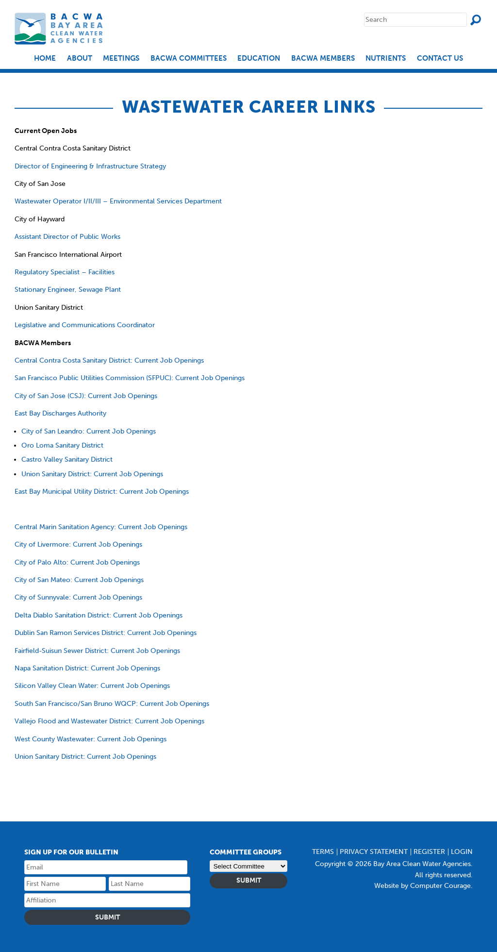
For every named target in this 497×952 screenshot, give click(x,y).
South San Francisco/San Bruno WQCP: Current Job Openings (112, 704)
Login (462, 852)
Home (45, 58)
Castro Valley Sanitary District (67, 459)
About (79, 58)
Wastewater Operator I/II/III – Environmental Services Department (118, 201)
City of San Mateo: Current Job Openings (79, 580)
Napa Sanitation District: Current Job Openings (87, 668)
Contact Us (440, 58)
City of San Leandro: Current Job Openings (88, 431)
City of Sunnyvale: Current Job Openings (78, 597)
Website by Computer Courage (422, 886)
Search (475, 20)
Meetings (121, 58)
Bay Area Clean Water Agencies (60, 28)
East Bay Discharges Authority (60, 413)
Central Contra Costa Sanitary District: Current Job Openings (109, 360)
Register (429, 852)
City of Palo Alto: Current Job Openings (77, 562)
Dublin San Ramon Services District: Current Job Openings (106, 633)
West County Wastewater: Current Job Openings (90, 739)
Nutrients (385, 58)
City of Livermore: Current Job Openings (78, 544)
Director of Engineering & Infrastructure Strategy (90, 166)
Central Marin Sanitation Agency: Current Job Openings (101, 527)
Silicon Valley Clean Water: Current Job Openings (92, 686)
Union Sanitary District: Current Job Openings (92, 474)
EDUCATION (258, 58)
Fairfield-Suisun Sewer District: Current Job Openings (97, 651)
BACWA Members (323, 58)
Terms (323, 852)
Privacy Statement (374, 852)
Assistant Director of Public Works (67, 237)
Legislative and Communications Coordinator (85, 325)
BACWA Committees (188, 58)
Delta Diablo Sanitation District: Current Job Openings (98, 615)
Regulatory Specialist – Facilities (65, 272)
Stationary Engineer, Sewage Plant (68, 289)
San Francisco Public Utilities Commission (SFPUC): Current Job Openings (130, 378)
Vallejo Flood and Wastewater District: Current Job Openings (109, 721)
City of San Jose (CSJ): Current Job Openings (86, 396)
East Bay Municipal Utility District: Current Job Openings (102, 491)
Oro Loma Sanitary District (62, 445)
